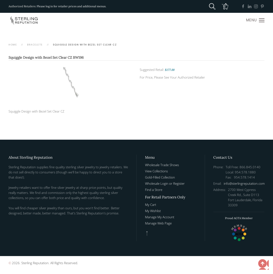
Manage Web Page (158, 223)
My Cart (150, 204)
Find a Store (153, 190)
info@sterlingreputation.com (244, 183)
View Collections (156, 171)
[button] (255, 20)
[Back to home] (25, 20)
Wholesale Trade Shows (162, 165)
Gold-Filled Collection (160, 177)
